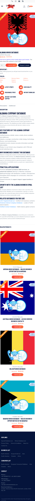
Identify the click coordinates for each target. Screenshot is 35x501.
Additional (12, 105)
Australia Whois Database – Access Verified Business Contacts (17, 320)
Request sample (24, 65)
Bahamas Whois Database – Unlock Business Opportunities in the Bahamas (17, 420)
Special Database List (7, 441)
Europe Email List (15, 453)
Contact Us (4, 445)
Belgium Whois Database (18, 369)
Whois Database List (20, 441)
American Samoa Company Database (11, 203)
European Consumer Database (19, 464)
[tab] (3, 105)
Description (3, 105)
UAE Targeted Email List (7, 201)
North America (5, 453)
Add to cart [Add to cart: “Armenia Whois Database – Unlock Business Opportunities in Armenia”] (17, 277)
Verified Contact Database (8, 207)
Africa (19, 456)
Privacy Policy (5, 443)
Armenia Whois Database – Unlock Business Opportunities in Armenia (17, 270)
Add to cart (11, 65)
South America (5, 456)
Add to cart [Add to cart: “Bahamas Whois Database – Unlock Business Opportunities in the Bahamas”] (17, 426)
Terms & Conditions (16, 443)
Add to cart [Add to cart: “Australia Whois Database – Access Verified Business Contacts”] (17, 327)
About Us (25, 443)
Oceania (13, 456)
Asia (23, 453)
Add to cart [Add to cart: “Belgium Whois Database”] (17, 374)
